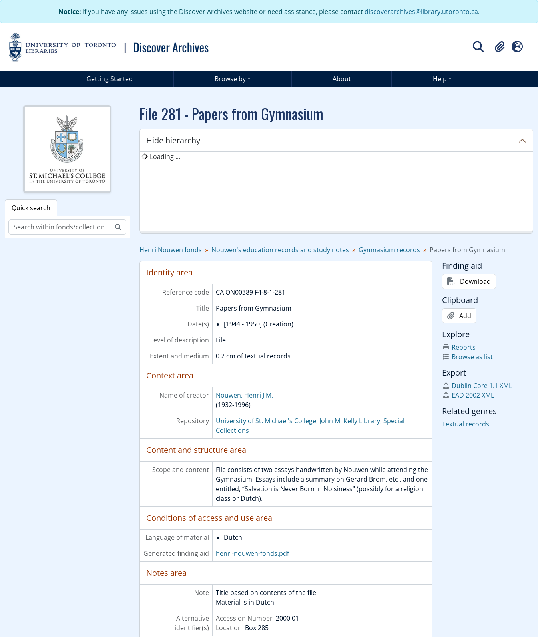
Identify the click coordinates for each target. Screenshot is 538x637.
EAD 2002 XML (468, 395)
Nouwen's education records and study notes (280, 249)
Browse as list (467, 356)
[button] (499, 47)
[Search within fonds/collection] (59, 227)
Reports (459, 347)
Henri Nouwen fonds (170, 249)
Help (440, 78)
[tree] (336, 192)
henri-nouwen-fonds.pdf (252, 553)
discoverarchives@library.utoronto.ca (421, 11)
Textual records (465, 424)
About (342, 78)
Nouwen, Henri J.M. (244, 395)
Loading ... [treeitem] (165, 156)
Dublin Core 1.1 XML (477, 385)
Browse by (230, 78)
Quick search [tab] (31, 207)
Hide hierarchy (173, 140)
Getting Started (109, 78)
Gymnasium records (389, 249)
